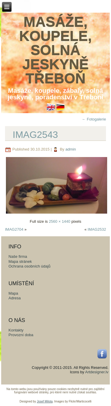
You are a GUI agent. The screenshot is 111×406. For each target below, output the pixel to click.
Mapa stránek (20, 261)
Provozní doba (21, 335)
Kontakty (16, 330)
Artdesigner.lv (96, 372)
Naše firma (18, 256)
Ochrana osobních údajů (30, 266)
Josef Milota (44, 401)
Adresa (15, 298)
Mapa (13, 293)
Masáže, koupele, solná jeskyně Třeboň (55, 50)
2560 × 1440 (59, 221)
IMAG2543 (35, 134)
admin (70, 149)
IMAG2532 (97, 229)
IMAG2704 (14, 229)
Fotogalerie (94, 119)
